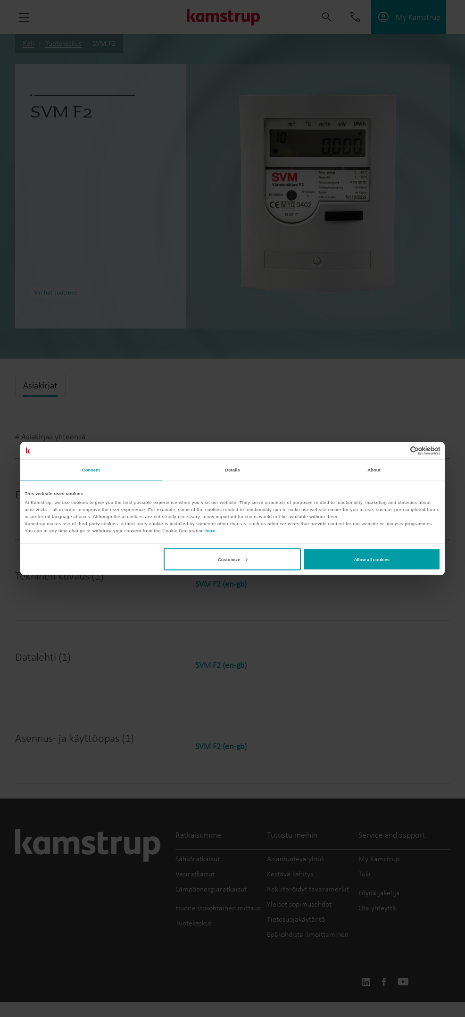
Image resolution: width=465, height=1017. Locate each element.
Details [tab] (232, 470)
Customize (232, 559)
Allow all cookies (372, 559)
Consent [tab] (91, 470)
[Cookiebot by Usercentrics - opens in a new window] (399, 450)
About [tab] (374, 470)
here (210, 531)
